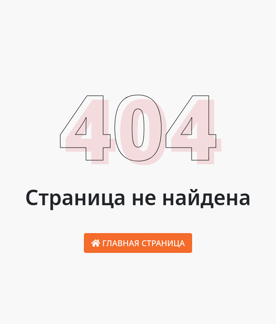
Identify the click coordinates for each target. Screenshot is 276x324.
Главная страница (138, 243)
